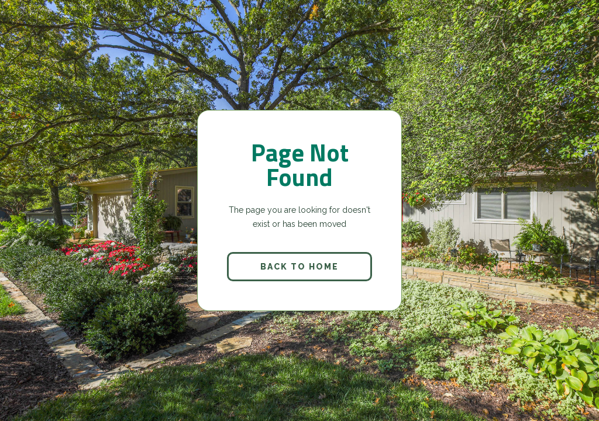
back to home (299, 266)
